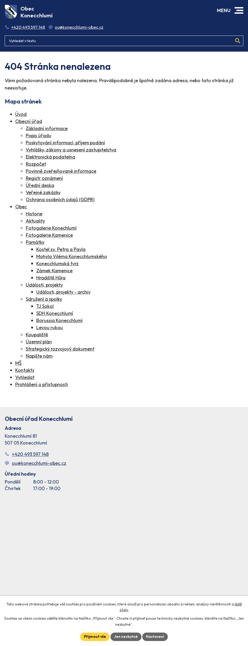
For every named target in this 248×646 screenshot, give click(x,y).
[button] (239, 10)
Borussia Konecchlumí (59, 320)
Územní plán (39, 342)
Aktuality (35, 221)
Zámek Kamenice (54, 271)
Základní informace (47, 128)
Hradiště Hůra (50, 278)
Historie (34, 214)
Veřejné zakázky (43, 192)
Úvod (21, 114)
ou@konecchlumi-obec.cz (79, 27)
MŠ (18, 363)
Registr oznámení (44, 178)
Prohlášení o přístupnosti (41, 384)
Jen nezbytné (126, 636)
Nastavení (155, 636)
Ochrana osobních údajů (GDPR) (60, 199)
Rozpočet (36, 164)
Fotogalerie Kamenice (49, 235)
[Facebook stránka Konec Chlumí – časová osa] (124, 551)
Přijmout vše (95, 636)
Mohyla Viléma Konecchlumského (71, 256)
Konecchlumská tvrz (57, 263)
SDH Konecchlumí (54, 313)
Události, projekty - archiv (63, 292)
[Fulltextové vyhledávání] (124, 41)
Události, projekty (44, 285)
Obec (21, 207)
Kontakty (24, 370)
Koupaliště (37, 335)
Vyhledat (24, 377)
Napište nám (39, 356)
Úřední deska (40, 185)
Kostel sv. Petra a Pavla (60, 249)
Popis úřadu (38, 135)
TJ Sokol (45, 306)
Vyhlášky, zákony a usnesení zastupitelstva (71, 150)
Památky (35, 242)
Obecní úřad (28, 121)
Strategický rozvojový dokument (60, 349)
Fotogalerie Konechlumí (51, 228)
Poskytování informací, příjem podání (65, 143)
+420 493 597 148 (28, 27)
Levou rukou (49, 327)
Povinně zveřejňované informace (61, 171)
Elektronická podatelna (50, 157)
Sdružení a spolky (44, 299)
